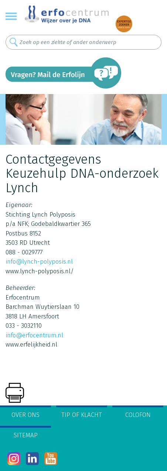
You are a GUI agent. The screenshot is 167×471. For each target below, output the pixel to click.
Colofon (138, 415)
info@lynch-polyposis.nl (39, 261)
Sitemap (26, 435)
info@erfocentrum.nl (34, 335)
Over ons (25, 415)
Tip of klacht (81, 415)
